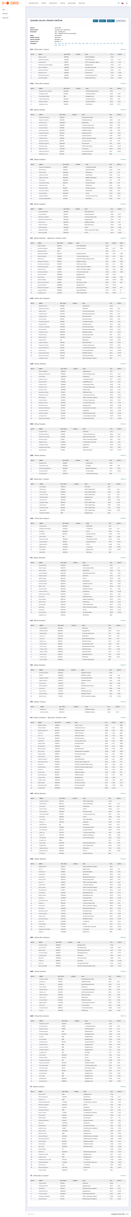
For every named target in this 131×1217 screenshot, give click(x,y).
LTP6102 (63, 905)
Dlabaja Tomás (42, 725)
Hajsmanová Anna (44, 151)
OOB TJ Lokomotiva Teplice (92, 62)
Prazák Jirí (41, 733)
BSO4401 (60, 1000)
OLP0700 (63, 612)
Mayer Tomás (42, 895)
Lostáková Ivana (43, 358)
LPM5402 (58, 963)
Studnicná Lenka (42, 274)
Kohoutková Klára (43, 130)
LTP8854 (59, 269)
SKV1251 (64, 1065)
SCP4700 (63, 911)
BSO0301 (60, 672)
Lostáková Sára (43, 138)
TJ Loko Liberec (90, 471)
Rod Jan (41, 822)
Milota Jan (41, 1152)
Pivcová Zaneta (43, 1193)
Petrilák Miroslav (43, 1191)
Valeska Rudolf (43, 989)
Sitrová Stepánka (43, 67)
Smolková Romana (44, 1110)
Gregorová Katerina (43, 261)
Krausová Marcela (44, 347)
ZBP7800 (57, 733)
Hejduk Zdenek (43, 680)
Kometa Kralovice (89, 59)
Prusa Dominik (43, 628)
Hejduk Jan (43, 709)
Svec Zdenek (42, 987)
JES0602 (63, 581)
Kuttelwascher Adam (44, 594)
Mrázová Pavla (43, 382)
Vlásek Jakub (41, 743)
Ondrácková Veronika (43, 264)
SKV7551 (62, 345)
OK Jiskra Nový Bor (80, 785)
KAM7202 (64, 1118)
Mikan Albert (41, 782)
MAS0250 (66, 227)
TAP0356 (66, 211)
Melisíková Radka (43, 392)
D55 (83, 43)
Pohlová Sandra (43, 1029)
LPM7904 (61, 827)
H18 (108, 43)
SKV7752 (62, 311)
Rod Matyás (43, 487)
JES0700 (63, 602)
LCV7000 (63, 926)
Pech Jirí (41, 963)
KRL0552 (65, 183)
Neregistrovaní (89, 65)
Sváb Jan (41, 960)
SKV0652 (62, 125)
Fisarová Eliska (43, 214)
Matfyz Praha (86, 389)
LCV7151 (63, 408)
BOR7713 (61, 803)
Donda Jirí (42, 636)
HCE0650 (62, 148)
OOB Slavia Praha (87, 450)
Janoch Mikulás (43, 573)
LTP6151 (63, 439)
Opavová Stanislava (44, 437)
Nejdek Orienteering (91, 177)
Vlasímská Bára (43, 128)
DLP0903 (63, 494)
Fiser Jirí (40, 735)
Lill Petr (41, 675)
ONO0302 (64, 1131)
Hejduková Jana (43, 332)
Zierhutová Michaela (44, 408)
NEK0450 (65, 177)
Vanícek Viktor (42, 581)
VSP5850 (63, 447)
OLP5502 (58, 947)
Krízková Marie (43, 193)
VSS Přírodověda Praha (89, 374)
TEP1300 (64, 1070)
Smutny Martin (43, 1073)
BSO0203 (60, 675)
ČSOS (127, 1214)
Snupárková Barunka (44, 1060)
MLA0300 (60, 685)
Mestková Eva (43, 463)
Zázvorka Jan (43, 500)
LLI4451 (64, 471)
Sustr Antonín (42, 691)
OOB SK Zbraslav (79, 733)
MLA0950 (66, 91)
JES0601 (63, 586)
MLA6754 (62, 329)
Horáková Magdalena (45, 468)
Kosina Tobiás (43, 659)
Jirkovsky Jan (43, 657)
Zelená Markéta (42, 279)
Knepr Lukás (41, 772)
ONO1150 (66, 104)
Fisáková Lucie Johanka (45, 91)
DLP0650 (62, 146)
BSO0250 (66, 222)
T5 (65, 45)
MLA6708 (63, 908)
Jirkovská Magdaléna (45, 198)
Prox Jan (41, 1036)
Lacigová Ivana (43, 431)
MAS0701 (63, 578)
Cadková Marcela (44, 133)
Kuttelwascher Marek (45, 528)
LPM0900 (65, 539)
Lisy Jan (41, 1010)
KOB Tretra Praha (90, 169)
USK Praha (85, 308)
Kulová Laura (42, 172)
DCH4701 (60, 979)
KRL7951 (62, 319)
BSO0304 (60, 693)
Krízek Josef (42, 683)
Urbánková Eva (43, 122)
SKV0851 (66, 75)
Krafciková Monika (43, 272)
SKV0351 (66, 217)
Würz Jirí (41, 882)
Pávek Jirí (41, 835)
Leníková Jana (42, 1128)
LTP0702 (63, 607)
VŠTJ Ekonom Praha (82, 264)
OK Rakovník (88, 500)
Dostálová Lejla (43, 146)
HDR (59, 45)
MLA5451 (63, 437)
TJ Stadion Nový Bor (91, 167)
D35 (76, 43)
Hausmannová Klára (43, 282)
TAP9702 (57, 743)
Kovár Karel (42, 905)
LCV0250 (64, 1102)
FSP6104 (58, 966)
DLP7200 (61, 801)
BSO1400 (64, 1063)
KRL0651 (62, 135)
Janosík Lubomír (43, 953)
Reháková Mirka (43, 125)
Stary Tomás (42, 1094)
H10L (94, 43)
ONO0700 (63, 570)
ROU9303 (57, 751)
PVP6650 (63, 374)
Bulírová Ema (42, 169)
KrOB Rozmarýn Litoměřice (91, 1128)
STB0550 (65, 167)
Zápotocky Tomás (44, 1023)
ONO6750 (63, 376)
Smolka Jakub (43, 649)
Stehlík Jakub (42, 568)
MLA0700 (63, 573)
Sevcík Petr (42, 806)
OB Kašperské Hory (87, 120)
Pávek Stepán (42, 599)
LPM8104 (57, 754)
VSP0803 (63, 487)
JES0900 (63, 500)
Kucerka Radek (43, 1026)
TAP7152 (63, 392)
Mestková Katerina (44, 308)
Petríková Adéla (43, 232)
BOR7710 (57, 785)
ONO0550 (65, 190)
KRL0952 (66, 59)
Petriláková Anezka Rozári (45, 219)
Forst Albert (42, 549)
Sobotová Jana (43, 316)
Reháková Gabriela (44, 217)
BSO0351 (64, 1144)
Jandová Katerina (43, 410)
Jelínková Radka (43, 413)
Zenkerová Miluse (43, 1162)
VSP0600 (63, 575)
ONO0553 (65, 175)
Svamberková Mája (44, 96)
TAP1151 (63, 1029)
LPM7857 (62, 350)
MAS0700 (63, 609)
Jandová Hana (43, 416)
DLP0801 (63, 510)
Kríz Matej (42, 534)
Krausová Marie (43, 471)
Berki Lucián (42, 586)
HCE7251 (64, 1159)
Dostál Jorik (43, 489)
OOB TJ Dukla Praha (90, 78)
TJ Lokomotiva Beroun (87, 1008)
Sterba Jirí (41, 903)
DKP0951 (66, 57)
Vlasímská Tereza (44, 345)
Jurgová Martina (42, 285)
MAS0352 (66, 232)
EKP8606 (57, 782)
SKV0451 (65, 196)
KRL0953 (66, 101)
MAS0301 (60, 688)
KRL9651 (59, 248)
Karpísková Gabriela (44, 1196)
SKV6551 (63, 400)
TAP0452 (65, 169)
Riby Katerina (42, 397)
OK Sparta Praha (81, 277)
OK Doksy (77, 746)
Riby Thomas (42, 696)
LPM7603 (61, 837)
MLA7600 (61, 843)
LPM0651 (62, 151)
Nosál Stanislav (43, 1008)
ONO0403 (60, 636)
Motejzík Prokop (44, 502)
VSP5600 (58, 955)
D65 (87, 43)
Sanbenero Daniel (43, 1154)
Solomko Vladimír (43, 919)
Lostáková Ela (42, 62)
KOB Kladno (89, 185)
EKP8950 (59, 287)
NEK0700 (63, 599)
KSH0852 (62, 120)
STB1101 (64, 1026)
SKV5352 (65, 473)
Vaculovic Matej (43, 1034)
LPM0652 (62, 117)
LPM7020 (63, 879)
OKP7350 (62, 337)
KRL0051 (59, 253)
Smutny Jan (42, 1099)
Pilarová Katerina (43, 1097)
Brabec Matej (42, 578)
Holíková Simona (43, 175)
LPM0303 (60, 678)
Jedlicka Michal (43, 848)
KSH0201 (60, 691)
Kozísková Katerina (44, 117)
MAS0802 (65, 544)
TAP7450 (62, 342)
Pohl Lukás (41, 596)
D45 (80, 43)
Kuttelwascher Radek (44, 929)
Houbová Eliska (43, 1042)
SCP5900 (63, 898)
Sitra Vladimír (43, 827)
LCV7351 (62, 347)
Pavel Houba (42, 1115)
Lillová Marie (42, 1144)
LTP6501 (63, 887)
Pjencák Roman (43, 850)
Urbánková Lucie (43, 104)
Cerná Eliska (41, 277)
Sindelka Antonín (43, 801)
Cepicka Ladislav (43, 678)
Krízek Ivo (41, 531)
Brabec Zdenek (43, 1057)
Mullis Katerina (42, 246)
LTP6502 (63, 882)
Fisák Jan (41, 984)
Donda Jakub (42, 570)
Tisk (95, 21)
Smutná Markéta (42, 78)
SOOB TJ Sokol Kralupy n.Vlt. (82, 762)
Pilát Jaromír (42, 536)
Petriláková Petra (43, 1186)
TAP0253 (66, 224)
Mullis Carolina (42, 57)
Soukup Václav (43, 955)
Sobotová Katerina (43, 70)
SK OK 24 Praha (86, 337)
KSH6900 (63, 895)
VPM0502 (60, 651)
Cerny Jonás (43, 646)
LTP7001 (63, 866)
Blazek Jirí (41, 958)
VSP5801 (58, 960)
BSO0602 (63, 589)
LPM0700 (63, 568)
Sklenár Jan (42, 992)
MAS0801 (65, 531)
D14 (66, 43)
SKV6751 (63, 387)
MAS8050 (64, 1170)
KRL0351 (66, 214)
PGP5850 (59, 279)
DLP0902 (63, 507)
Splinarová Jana (43, 402)
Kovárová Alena (43, 439)
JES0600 (63, 591)
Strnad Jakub (42, 612)
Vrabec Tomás (42, 780)
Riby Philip (41, 607)
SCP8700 (57, 780)
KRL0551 (65, 188)
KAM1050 (66, 72)
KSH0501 (60, 654)
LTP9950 (59, 266)
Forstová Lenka (43, 389)
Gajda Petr (42, 552)
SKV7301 (61, 832)
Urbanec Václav (43, 591)
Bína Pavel (41, 908)
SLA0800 (63, 615)
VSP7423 (61, 822)
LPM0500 (64, 1125)
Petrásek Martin (44, 497)
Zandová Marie (43, 400)
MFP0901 (65, 549)
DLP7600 (61, 845)
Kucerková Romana (44, 321)
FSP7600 (57, 764)
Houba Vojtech (43, 541)
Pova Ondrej (41, 738)
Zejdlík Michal (42, 866)
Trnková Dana (42, 1183)
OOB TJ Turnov (78, 725)
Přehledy (110, 21)
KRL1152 (64, 1042)
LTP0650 (62, 138)
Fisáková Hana (43, 314)
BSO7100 (63, 900)
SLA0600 (63, 565)
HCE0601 (63, 594)
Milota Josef (42, 950)
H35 (114, 43)
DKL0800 (65, 526)
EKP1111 (63, 1068)
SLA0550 (65, 198)
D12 (63, 43)
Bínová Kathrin (43, 329)
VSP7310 (57, 756)
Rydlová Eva (41, 259)
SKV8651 (59, 256)
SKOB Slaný (89, 198)
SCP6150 (62, 324)
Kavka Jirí (41, 898)
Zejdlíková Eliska (43, 230)
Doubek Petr (42, 874)
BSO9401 (57, 772)
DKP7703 (61, 819)
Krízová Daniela (43, 227)
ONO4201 (60, 1010)
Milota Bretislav (43, 685)
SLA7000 (63, 874)
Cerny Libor (42, 877)
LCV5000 (60, 1002)
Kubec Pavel (42, 885)
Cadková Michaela (44, 99)
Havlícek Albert (43, 693)
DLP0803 (63, 489)
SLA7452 (64, 1107)
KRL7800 (61, 853)
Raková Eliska (42, 1141)
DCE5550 (63, 382)
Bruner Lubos (42, 887)
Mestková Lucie (43, 306)
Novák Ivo (40, 769)
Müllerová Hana (43, 148)
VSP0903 (65, 552)
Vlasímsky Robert (44, 814)
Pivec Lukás (42, 843)
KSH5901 (58, 953)
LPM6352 (62, 334)
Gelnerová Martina (44, 1120)
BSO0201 (60, 680)
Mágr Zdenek (42, 1002)
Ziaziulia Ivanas (43, 945)
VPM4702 (60, 995)
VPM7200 (61, 811)
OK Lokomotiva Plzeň (90, 67)
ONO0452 (65, 180)
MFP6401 (63, 869)
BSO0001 (61, 709)
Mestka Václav (43, 575)
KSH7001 (63, 892)
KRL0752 (62, 141)
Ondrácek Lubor (43, 1068)
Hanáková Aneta (43, 93)
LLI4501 (60, 1005)
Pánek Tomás (42, 1165)
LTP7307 (63, 890)
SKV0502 (60, 659)
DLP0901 (63, 505)
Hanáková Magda (43, 248)
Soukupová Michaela (44, 447)
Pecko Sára (42, 180)
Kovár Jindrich (43, 809)
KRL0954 (66, 99)
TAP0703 (63, 596)
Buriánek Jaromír (43, 911)
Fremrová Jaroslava (44, 327)
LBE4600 (60, 1008)
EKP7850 (59, 264)
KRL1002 (65, 541)
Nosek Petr (41, 1188)
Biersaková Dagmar (43, 253)
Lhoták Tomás (42, 1157)
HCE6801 (63, 929)
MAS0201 (60, 683)
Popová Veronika (43, 224)
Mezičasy (123, 49)
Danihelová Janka (43, 395)
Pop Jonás (41, 1146)
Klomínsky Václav (43, 762)
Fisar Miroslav (43, 830)
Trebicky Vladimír (42, 759)
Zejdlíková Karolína (43, 266)
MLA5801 (58, 950)
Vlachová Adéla (43, 188)
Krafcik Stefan (42, 1149)
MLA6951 (63, 413)
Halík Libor (41, 609)
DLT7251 (62, 1199)
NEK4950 (65, 468)
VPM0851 (66, 70)
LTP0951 (66, 62)
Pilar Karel (42, 817)
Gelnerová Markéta (43, 59)
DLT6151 (64, 1128)
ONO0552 (65, 172)
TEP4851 (65, 463)
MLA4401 (60, 984)
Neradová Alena (42, 251)
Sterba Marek (43, 633)
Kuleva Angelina (43, 371)
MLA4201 (60, 992)
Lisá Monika (42, 376)
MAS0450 (65, 193)
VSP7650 (62, 308)
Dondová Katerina (43, 1167)
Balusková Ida (42, 337)
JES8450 (64, 1097)
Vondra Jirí (41, 764)
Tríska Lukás (43, 492)
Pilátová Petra (42, 340)
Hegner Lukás (41, 754)
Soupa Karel (42, 916)
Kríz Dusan (42, 853)
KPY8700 (57, 762)
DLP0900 (63, 502)
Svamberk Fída (43, 1044)
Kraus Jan (42, 1005)
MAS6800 (62, 809)
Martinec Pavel (42, 1133)
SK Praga (79, 279)
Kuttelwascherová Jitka (45, 1159)
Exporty (102, 21)
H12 (98, 43)
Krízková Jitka (42, 1170)
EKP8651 (59, 282)
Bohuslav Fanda (43, 539)
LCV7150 (63, 416)
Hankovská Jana (43, 465)
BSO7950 (62, 353)
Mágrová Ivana (43, 442)
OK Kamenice (88, 72)
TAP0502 (60, 641)
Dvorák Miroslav (42, 775)
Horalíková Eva (42, 293)
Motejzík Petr (42, 845)
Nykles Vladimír (43, 995)
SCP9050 (59, 277)
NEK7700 (61, 835)
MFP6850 (63, 389)
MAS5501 (61, 817)
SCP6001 (63, 913)
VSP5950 (63, 431)
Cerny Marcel (42, 924)
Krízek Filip (42, 688)
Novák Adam (43, 505)
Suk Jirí (41, 869)
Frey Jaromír (42, 997)
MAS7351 (64, 1105)
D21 (73, 43)
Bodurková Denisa (44, 141)
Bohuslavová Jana (44, 355)
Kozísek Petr (42, 837)
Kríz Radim (42, 1076)
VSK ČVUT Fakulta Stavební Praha (85, 259)
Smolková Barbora (43, 211)
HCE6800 (63, 921)
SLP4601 (60, 981)
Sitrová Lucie (42, 350)
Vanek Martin (41, 788)
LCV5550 (63, 442)
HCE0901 (65, 528)
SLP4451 (63, 450)
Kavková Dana (43, 324)
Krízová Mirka (42, 1039)
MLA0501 (60, 646)
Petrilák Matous (44, 630)
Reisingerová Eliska (44, 1138)
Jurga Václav (41, 777)
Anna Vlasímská (43, 1065)
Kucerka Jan (42, 840)
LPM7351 (63, 418)
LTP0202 (60, 696)
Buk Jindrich (41, 751)
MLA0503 (60, 638)
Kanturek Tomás (44, 507)
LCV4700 (60, 989)
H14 (101, 43)
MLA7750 (62, 314)
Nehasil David (43, 803)
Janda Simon (42, 526)
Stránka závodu (120, 21)
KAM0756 (62, 143)
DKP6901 (63, 872)
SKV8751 (59, 272)
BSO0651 (62, 154)
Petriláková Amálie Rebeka (45, 65)
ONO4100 (60, 997)
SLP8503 (57, 735)
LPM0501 (60, 644)
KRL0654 (62, 133)
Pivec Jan (42, 638)
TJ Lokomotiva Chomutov (89, 347)
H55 (122, 43)
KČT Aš (87, 193)
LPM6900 (63, 916)
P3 (62, 45)
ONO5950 (63, 444)
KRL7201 (61, 830)
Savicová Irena (43, 473)
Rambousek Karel (42, 730)
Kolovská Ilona (43, 334)
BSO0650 (62, 130)
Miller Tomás (42, 602)
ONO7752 (64, 1167)
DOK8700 (57, 746)
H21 (111, 43)
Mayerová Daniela (44, 120)
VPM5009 (58, 958)
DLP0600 (63, 604)
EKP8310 (57, 728)
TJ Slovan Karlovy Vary (91, 75)
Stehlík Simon (43, 644)
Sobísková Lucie (43, 154)
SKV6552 (63, 395)
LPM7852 (62, 355)
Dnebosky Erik (42, 1078)
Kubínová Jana (43, 387)
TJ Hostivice (85, 148)
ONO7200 (62, 806)
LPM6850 (63, 384)
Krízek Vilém (42, 1055)
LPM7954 (62, 327)
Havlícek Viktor (43, 589)
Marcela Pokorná (43, 1136)
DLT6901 (62, 1188)
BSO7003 (63, 919)
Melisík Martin (42, 748)
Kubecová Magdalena (45, 167)
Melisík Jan (43, 641)
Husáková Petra (43, 1107)
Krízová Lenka (42, 319)
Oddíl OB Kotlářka (90, 57)
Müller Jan (41, 921)
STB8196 (62, 321)
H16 (104, 43)
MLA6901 (63, 877)
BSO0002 (61, 712)
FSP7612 (57, 767)
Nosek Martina (43, 1199)
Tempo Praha (85, 306)
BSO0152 (64, 1141)
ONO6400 (63, 932)
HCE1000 (65, 547)
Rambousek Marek (44, 1063)
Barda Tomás (42, 1131)
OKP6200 (57, 769)
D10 (56, 43)
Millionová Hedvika (44, 1105)
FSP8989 (59, 259)
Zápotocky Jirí (42, 615)
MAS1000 (64, 1055)
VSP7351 (62, 1183)
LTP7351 (62, 1196)
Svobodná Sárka (42, 290)
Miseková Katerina (44, 143)
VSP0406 (60, 628)
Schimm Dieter (43, 1000)
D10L (59, 43)
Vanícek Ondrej (44, 494)
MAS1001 (64, 1057)
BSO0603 (63, 583)
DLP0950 (66, 78)
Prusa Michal (41, 756)
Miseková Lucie (42, 72)
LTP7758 (62, 358)
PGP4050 (65, 465)
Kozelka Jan (42, 926)
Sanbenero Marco (44, 1050)
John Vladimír (42, 947)
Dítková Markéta (43, 196)
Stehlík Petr (41, 741)
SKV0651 (62, 128)
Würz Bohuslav (43, 890)
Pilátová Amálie (43, 185)
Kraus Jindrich (42, 1112)
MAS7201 (63, 924)
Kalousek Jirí (42, 872)
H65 (56, 45)
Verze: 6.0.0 (31, 1214)
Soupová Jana (42, 384)
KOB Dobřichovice (87, 382)
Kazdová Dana (43, 1081)
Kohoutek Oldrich (43, 672)
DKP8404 (57, 759)
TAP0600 (64, 1146)
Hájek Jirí (41, 932)
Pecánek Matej (43, 1070)
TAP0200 (57, 748)
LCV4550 (64, 1162)
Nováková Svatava (44, 434)
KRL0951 (66, 93)
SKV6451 (63, 402)
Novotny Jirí (42, 981)
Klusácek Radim (42, 785)
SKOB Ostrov (89, 104)
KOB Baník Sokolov (87, 130)
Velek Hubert (43, 510)
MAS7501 (61, 850)
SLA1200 (64, 1023)
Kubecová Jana (43, 379)
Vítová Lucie (42, 222)
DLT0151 (64, 1138)
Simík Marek (42, 604)
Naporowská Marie (44, 353)
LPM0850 (66, 67)
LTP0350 (66, 230)
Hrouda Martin (42, 767)
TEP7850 (62, 306)
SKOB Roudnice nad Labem (82, 751)
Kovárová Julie (42, 269)
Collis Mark (42, 819)
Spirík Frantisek (43, 583)
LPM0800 (63, 492)
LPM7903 (57, 741)
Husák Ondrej (42, 565)
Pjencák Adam (43, 544)
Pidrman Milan (42, 728)
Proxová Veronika (43, 1047)
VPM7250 (62, 316)
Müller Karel (42, 547)
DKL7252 (63, 410)
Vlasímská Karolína (43, 75)
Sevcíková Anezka (44, 190)
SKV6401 (63, 903)
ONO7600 (64, 1123)
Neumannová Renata (44, 374)
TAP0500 (60, 649)
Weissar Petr (42, 879)
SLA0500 (60, 657)
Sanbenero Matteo (44, 513)
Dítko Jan (41, 832)
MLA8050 (62, 1193)
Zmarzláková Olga (44, 183)
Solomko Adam (44, 712)
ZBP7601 (57, 775)
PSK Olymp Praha (87, 612)
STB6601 (63, 885)
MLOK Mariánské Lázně (92, 91)
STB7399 (63, 379)
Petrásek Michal (43, 1031)
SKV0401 (60, 633)
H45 (118, 43)
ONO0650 (62, 122)
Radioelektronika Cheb (87, 979)
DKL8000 (61, 848)
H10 (91, 43)
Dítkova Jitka (42, 311)
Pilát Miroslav (43, 824)
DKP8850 (59, 290)
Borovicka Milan (43, 966)
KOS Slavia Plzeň (89, 70)
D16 (69, 43)
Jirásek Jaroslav (43, 979)
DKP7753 (59, 246)
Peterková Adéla (43, 101)
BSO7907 (57, 730)
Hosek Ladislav (43, 913)
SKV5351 (63, 434)
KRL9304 (57, 738)
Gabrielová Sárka (43, 444)
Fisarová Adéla (43, 135)
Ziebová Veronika (43, 177)
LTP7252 (63, 397)
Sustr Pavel (42, 892)
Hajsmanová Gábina (44, 418)
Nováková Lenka (43, 405)
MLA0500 (64, 1152)
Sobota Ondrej (43, 651)
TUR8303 (57, 725)
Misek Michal (42, 1118)
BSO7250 (62, 332)
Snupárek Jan (43, 1052)
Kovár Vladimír (43, 811)
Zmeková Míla (42, 450)
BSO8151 (59, 261)
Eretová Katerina (42, 256)
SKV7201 (61, 814)
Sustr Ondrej (43, 654)
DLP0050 (59, 293)
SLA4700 (60, 987)
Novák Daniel (41, 746)
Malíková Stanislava (43, 287)
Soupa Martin (42, 1125)
